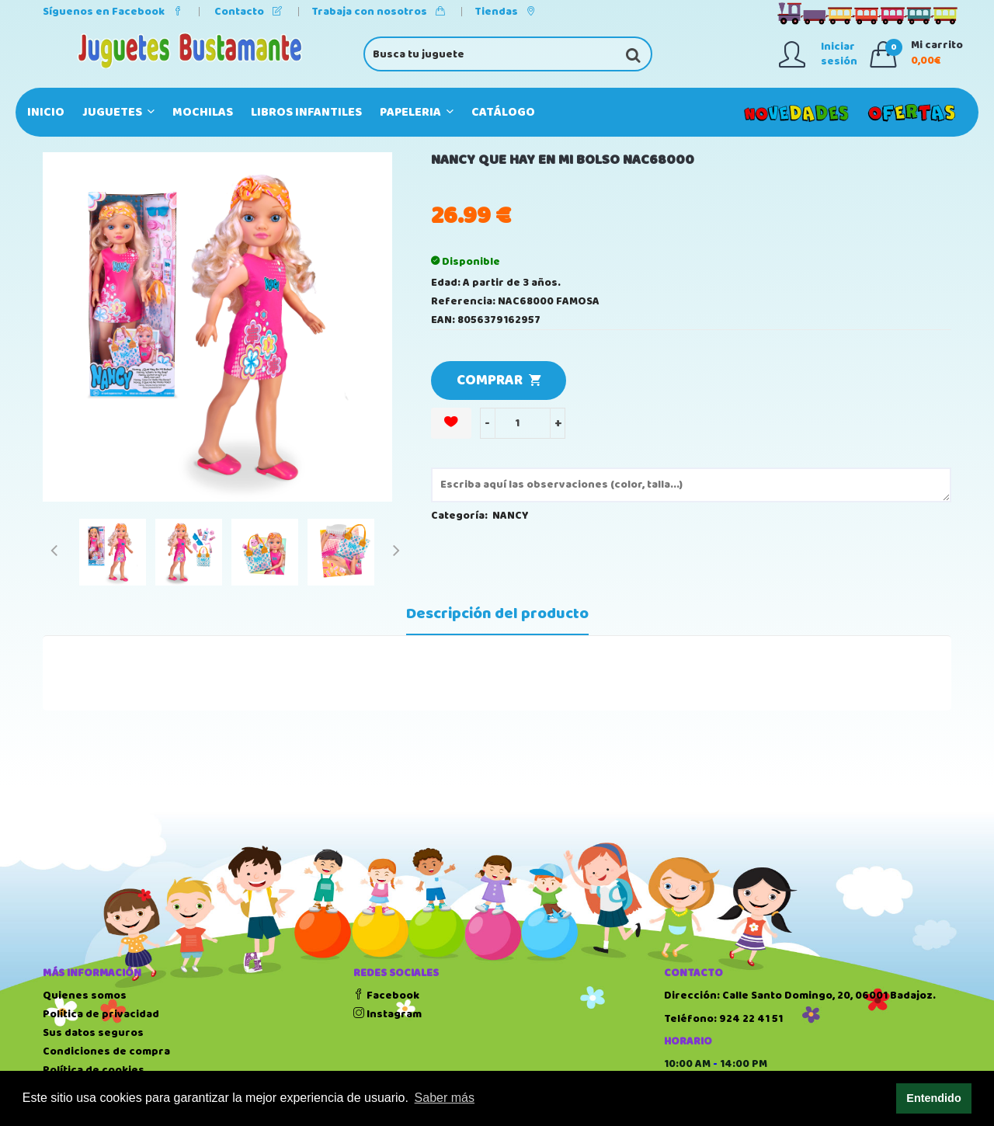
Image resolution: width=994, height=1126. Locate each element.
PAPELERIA (417, 112)
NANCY (510, 515)
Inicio (45, 112)
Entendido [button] (933, 1098)
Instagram (387, 1014)
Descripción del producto (497, 614)
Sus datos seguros (93, 1032)
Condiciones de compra (106, 1051)
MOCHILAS (202, 112)
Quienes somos (85, 995)
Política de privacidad (101, 1014)
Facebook (386, 995)
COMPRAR (498, 380)
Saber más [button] (444, 1097)
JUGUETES (118, 112)
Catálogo (503, 112)
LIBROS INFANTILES (306, 112)
